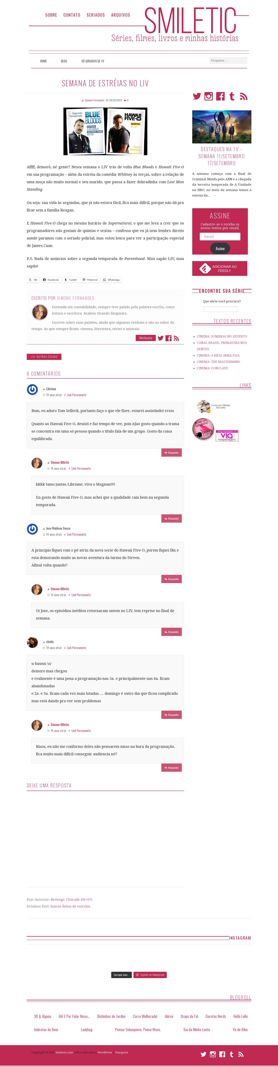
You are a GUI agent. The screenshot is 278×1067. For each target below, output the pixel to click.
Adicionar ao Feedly (224, 269)
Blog (64, 61)
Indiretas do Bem (46, 1029)
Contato (71, 15)
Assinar (176, 338)
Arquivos (120, 15)
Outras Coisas (47, 357)
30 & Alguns (42, 1016)
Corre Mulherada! (145, 1016)
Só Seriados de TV (92, 61)
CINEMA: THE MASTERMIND (218, 362)
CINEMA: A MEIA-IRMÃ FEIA (218, 355)
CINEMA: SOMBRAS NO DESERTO (222, 336)
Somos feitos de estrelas (70, 906)
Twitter (161, 338)
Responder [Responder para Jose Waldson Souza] (173, 579)
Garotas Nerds (216, 1016)
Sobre (51, 15)
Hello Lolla (240, 1016)
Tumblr (232, 98)
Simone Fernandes (76, 298)
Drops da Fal (189, 1016)
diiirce (169, 1016)
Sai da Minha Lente (196, 1029)
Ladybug (86, 1029)
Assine (220, 248)
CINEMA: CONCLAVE (212, 368)
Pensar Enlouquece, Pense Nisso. (138, 1029)
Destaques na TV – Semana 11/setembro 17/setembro (222, 155)
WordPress (105, 1052)
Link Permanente (76, 395)
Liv (33, 357)
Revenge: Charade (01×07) (71, 900)
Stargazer (121, 1052)
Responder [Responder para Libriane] (173, 452)
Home (43, 61)
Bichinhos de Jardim (111, 1016)
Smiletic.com (64, 1052)
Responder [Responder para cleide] (173, 715)
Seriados (96, 15)
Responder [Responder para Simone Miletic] (173, 518)
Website (145, 338)
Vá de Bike (240, 1029)
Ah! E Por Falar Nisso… (74, 1016)
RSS (244, 98)
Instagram (208, 98)
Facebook (168, 338)
